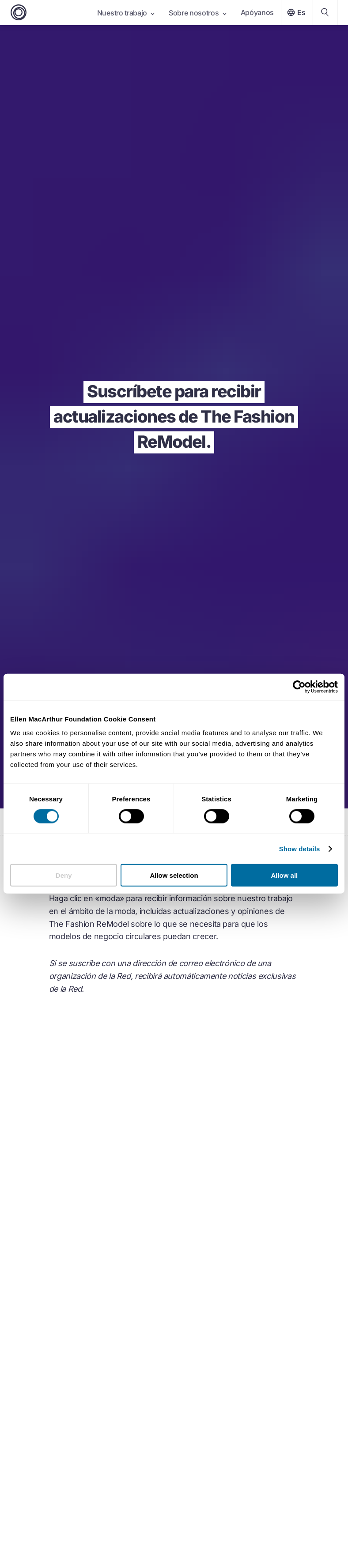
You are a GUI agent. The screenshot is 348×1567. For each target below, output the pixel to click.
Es (295, 12)
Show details (299, 848)
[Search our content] (325, 12)
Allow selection (174, 875)
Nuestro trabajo (126, 12)
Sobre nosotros (198, 12)
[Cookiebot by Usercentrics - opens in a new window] (299, 686)
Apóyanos (257, 12)
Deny (64, 875)
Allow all (284, 875)
